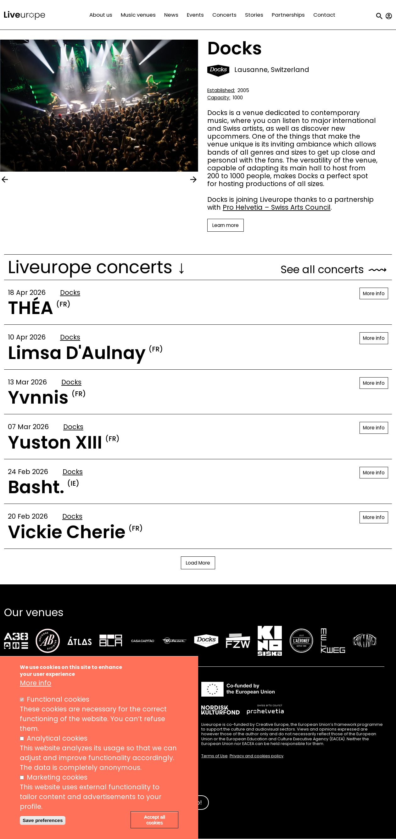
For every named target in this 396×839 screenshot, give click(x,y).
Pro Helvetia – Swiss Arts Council (277, 207)
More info (374, 293)
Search (379, 16)
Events (195, 15)
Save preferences (43, 820)
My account (389, 16)
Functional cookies (58, 699)
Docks (70, 292)
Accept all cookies (154, 819)
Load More (198, 563)
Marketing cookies (57, 777)
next (193, 179)
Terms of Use (214, 756)
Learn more (225, 225)
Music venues (138, 15)
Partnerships (288, 15)
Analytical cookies (57, 738)
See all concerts (322, 269)
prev (5, 179)
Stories (254, 15)
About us (100, 15)
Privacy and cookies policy (256, 756)
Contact (324, 15)
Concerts (224, 15)
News (171, 15)
